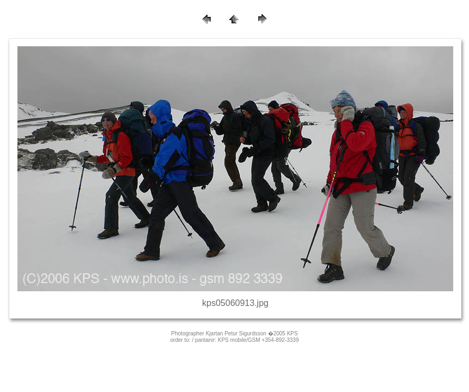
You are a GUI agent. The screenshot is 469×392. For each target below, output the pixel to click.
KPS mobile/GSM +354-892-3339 (258, 340)
